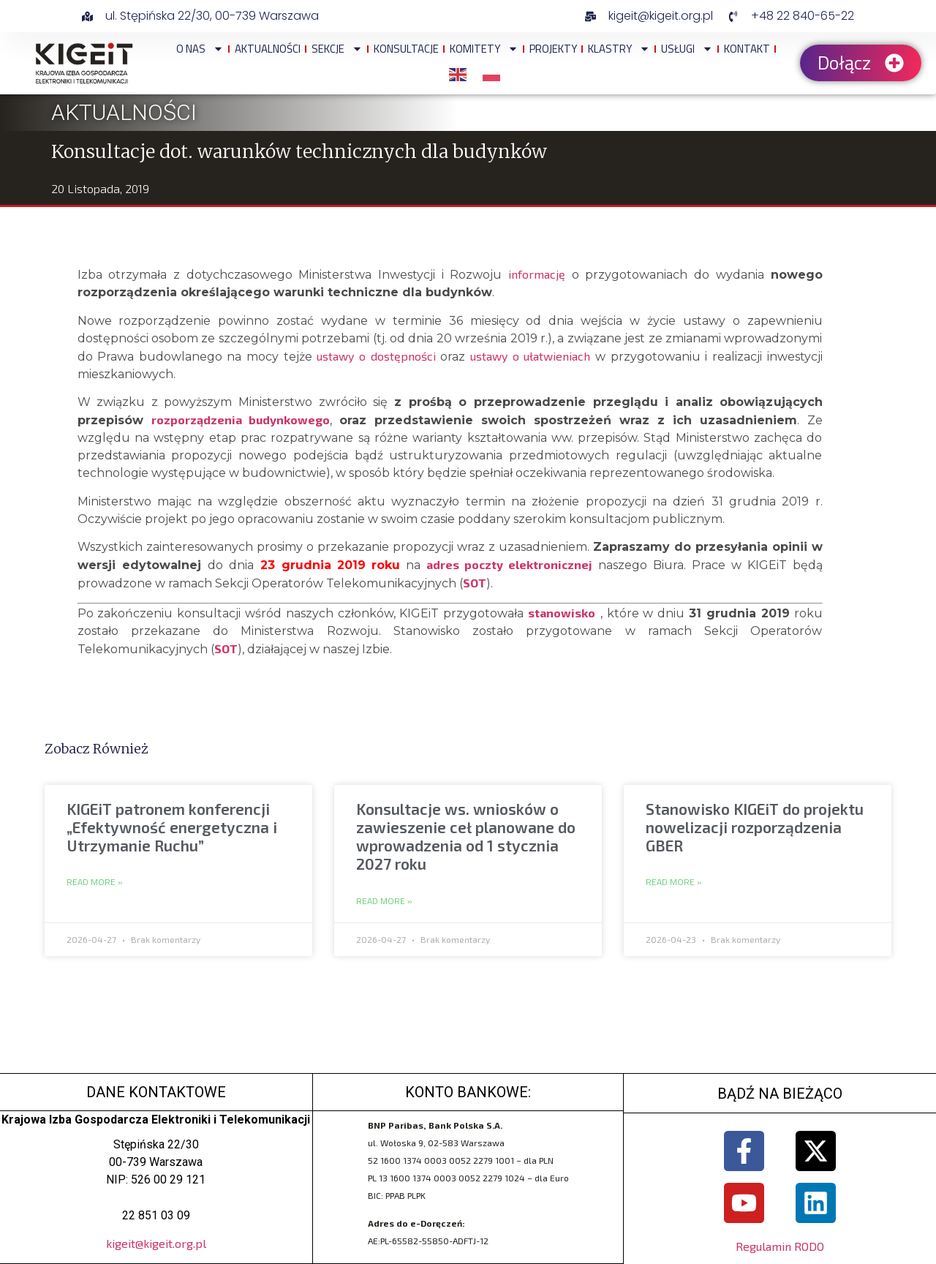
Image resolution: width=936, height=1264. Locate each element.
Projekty (553, 48)
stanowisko (561, 613)
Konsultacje (406, 48)
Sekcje (337, 48)
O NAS (200, 48)
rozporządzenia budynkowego (240, 419)
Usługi (687, 48)
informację (536, 274)
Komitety (484, 48)
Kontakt (747, 48)
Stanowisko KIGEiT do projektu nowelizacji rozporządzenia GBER (755, 827)
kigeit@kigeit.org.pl (156, 1243)
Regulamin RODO (780, 1246)
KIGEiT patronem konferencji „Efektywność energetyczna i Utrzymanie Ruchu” (172, 827)
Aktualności (268, 48)
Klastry (619, 48)
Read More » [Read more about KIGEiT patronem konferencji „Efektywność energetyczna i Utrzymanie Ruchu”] (95, 882)
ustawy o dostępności (376, 356)
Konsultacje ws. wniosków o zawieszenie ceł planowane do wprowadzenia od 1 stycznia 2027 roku (465, 836)
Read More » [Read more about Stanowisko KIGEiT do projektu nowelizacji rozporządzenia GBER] (674, 882)
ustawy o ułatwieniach (530, 356)
